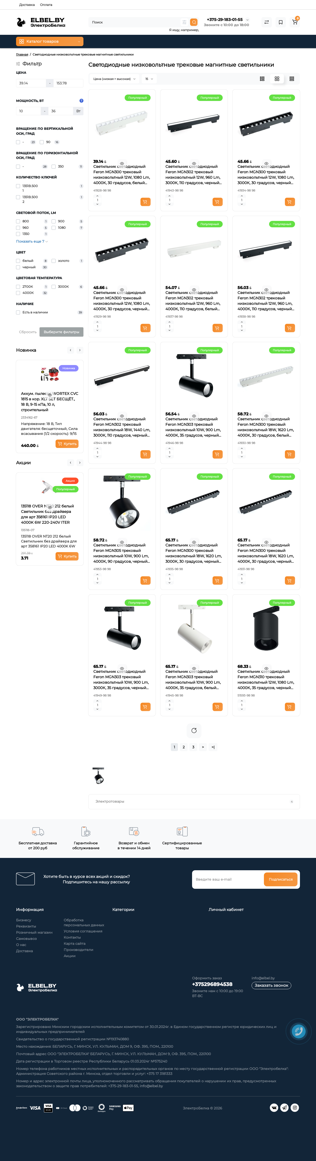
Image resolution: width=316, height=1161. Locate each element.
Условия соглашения (83, 931)
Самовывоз (26, 938)
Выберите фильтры (61, 332)
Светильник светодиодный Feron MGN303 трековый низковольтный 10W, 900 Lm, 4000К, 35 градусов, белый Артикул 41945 (193, 680)
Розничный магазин (34, 932)
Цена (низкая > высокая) (114, 79)
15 (149, 79)
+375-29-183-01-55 (225, 19)
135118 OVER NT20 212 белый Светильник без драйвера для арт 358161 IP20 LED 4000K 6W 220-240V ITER (47, 514)
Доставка (27, 5)
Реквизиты (26, 926)
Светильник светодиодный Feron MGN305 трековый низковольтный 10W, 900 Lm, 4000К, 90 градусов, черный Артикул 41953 (121, 553)
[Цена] (31, 83)
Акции (70, 956)
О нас (21, 945)
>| (213, 747)
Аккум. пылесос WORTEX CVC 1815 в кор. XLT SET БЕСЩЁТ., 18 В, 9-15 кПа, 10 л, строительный (49, 401)
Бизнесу (23, 920)
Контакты (72, 937)
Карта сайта (74, 943)
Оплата (46, 5)
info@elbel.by (263, 978)
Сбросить (28, 332)
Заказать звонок (271, 985)
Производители (78, 950)
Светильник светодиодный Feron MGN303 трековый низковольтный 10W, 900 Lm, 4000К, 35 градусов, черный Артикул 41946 (193, 427)
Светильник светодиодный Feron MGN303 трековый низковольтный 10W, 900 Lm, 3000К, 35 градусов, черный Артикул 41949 (121, 680)
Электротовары (195, 801)
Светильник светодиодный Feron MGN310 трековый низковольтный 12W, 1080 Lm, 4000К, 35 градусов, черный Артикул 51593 (265, 680)
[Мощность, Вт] (28, 111)
